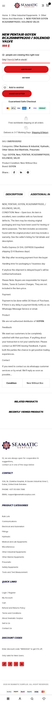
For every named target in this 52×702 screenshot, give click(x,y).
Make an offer (17, 93)
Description (14, 194)
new (18, 154)
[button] (48, 5)
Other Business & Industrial (26, 146)
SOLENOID (7, 158)
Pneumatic (35, 149)
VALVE (16, 158)
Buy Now (26, 78)
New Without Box (35, 383)
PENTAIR (25, 154)
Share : (5, 172)
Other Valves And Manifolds (15, 149)
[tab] (14, 194)
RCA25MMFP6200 (40, 154)
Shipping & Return (40, 132)
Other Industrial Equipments (24, 15)
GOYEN (11, 154)
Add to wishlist (16, 87)
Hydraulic (44, 146)
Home (5, 15)
